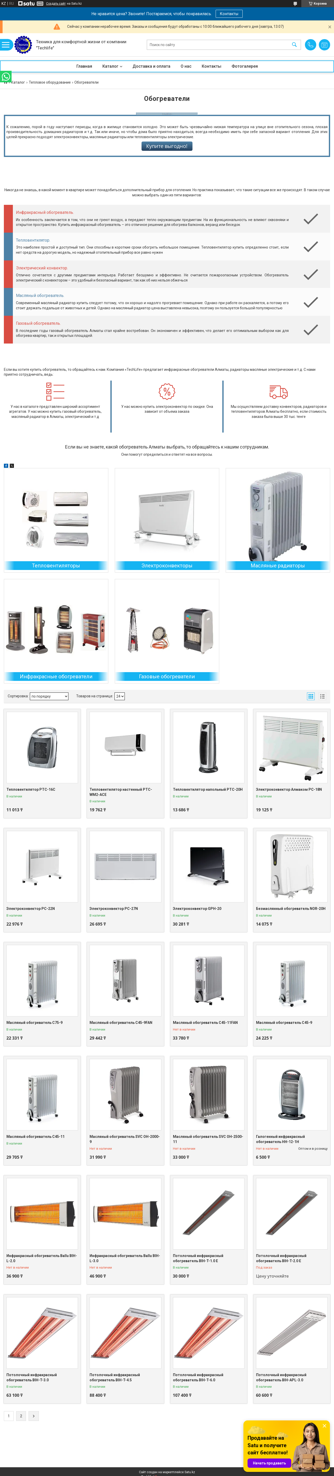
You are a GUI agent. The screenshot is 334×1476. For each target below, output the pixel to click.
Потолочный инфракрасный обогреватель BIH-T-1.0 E (198, 1258)
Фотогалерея (245, 66)
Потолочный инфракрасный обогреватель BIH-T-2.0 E (281, 1258)
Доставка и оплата (151, 66)
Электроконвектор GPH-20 (197, 909)
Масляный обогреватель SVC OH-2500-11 (208, 1139)
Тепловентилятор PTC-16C (30, 789)
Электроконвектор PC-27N (114, 909)
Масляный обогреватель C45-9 (284, 1023)
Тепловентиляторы (56, 566)
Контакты (229, 13)
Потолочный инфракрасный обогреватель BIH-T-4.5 (115, 1377)
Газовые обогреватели (167, 676)
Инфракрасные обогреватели (56, 676)
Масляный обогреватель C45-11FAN (205, 1023)
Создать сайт (56, 3)
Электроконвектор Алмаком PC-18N (289, 789)
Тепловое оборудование (50, 82)
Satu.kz (189, 1472)
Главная (84, 66)
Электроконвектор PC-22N (30, 909)
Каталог (110, 66)
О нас (186, 66)
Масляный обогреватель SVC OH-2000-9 (125, 1139)
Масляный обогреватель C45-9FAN (121, 1023)
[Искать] (294, 45)
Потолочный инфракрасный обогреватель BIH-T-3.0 (31, 1377)
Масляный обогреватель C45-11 (35, 1137)
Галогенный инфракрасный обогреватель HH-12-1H (280, 1139)
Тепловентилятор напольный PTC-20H (208, 789)
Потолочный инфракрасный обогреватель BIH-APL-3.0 (281, 1377)
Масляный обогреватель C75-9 (34, 1023)
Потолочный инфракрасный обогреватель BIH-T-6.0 (198, 1377)
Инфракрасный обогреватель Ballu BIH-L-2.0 (41, 1258)
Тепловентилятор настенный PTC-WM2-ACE (121, 792)
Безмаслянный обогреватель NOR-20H (291, 909)
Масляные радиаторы (278, 566)
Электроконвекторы (167, 566)
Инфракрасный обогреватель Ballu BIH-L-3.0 (125, 1258)
